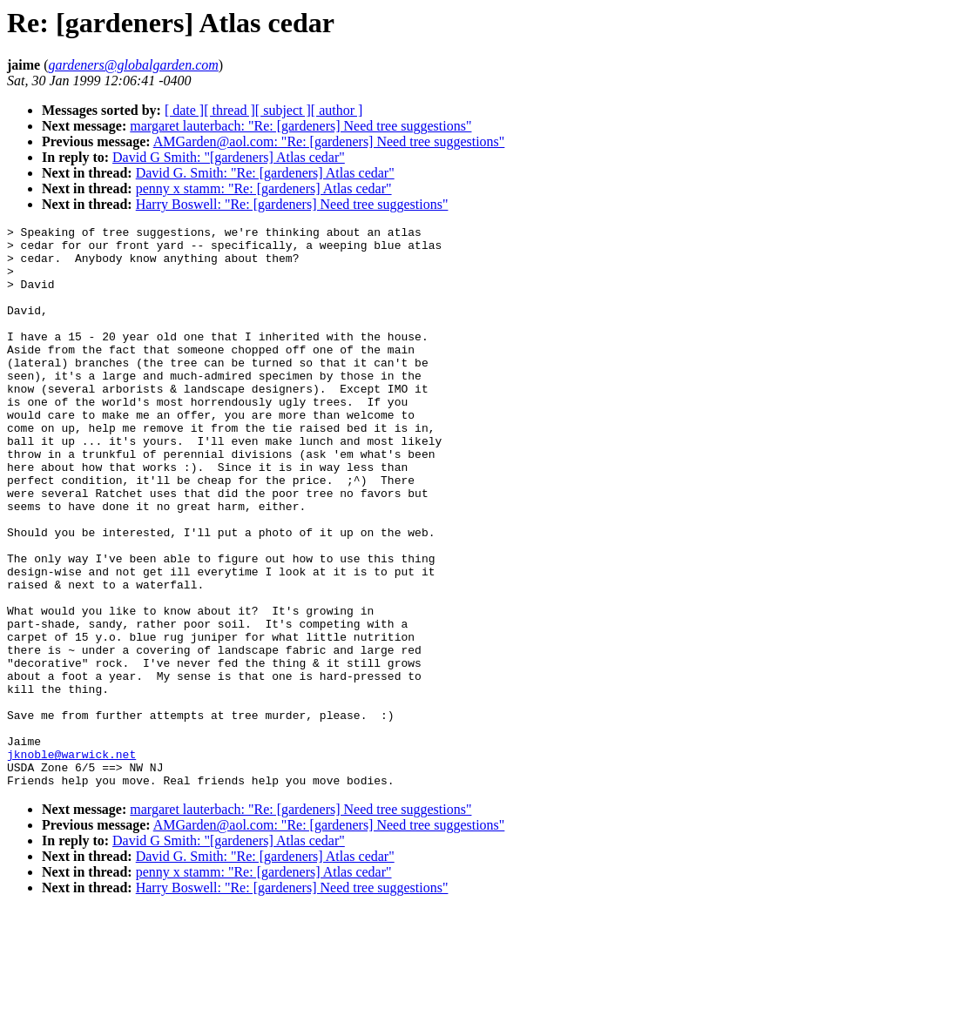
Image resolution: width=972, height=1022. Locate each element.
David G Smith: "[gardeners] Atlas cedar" (228, 157)
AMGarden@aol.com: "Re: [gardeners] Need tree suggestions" (329, 141)
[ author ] (337, 110)
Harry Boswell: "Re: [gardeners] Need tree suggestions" (292, 204)
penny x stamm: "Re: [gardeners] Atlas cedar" (264, 188)
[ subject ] (283, 110)
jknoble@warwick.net (71, 861)
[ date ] (184, 110)
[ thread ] (229, 110)
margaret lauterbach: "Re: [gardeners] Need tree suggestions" (300, 125)
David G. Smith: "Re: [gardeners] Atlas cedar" (265, 172)
